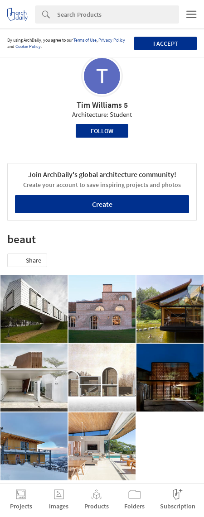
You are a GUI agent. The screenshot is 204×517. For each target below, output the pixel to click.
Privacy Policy (111, 40)
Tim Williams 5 (102, 105)
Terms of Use (85, 40)
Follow (102, 131)
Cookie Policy (28, 46)
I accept (165, 43)
